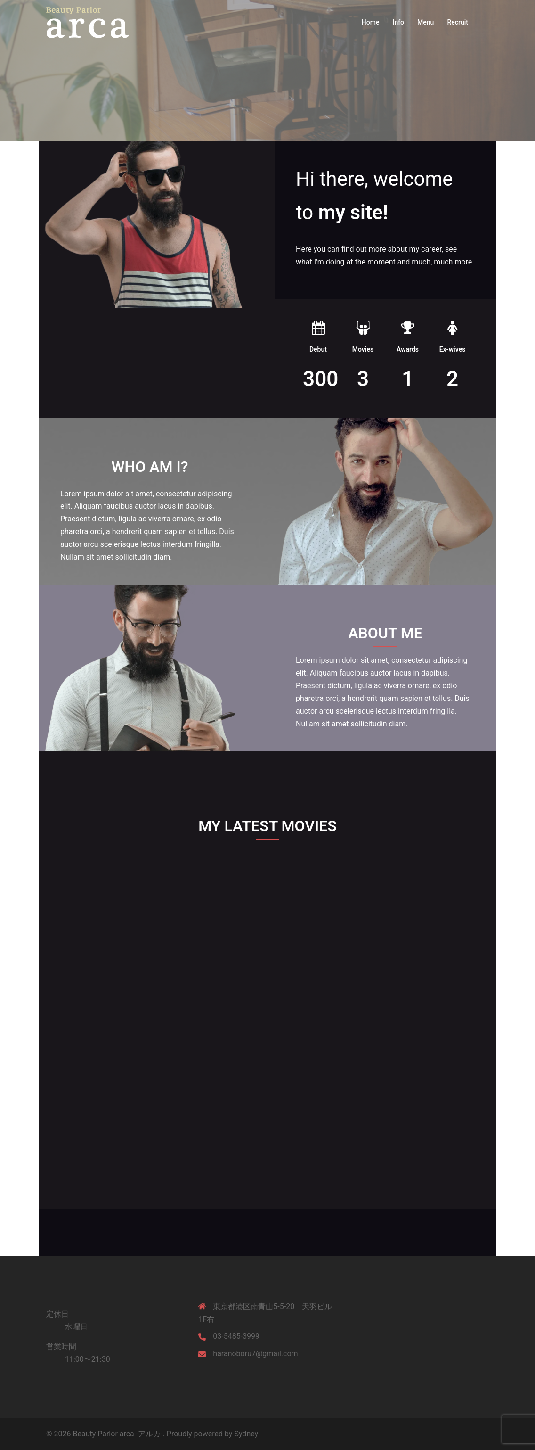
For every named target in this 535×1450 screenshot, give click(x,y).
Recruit (457, 22)
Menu (425, 22)
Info (398, 22)
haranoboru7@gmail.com (255, 1353)
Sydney (246, 1433)
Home (371, 22)
